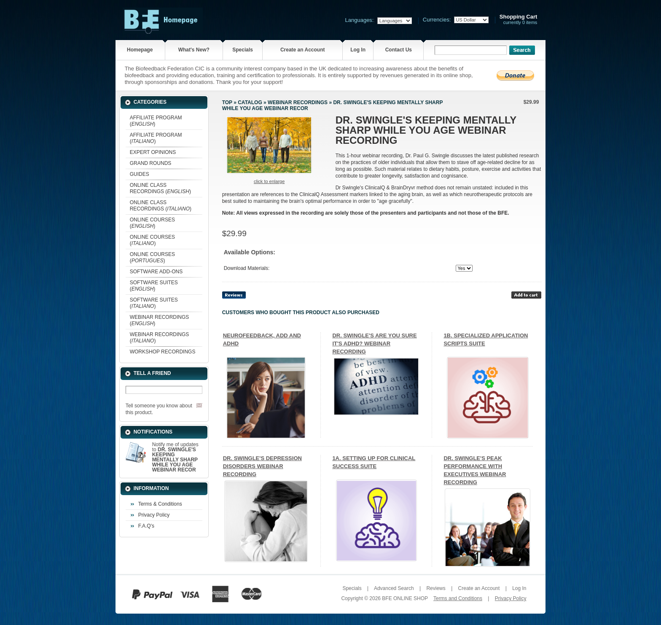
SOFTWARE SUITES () (154, 286)
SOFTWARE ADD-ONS (156, 272)
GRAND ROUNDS (151, 163)
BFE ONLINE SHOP (404, 598)
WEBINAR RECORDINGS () (159, 320)
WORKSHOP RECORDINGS (163, 352)
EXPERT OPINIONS (153, 152)
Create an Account (302, 50)
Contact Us (398, 50)
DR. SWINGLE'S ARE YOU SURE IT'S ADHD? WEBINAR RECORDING (374, 343)
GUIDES (139, 174)
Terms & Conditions (160, 504)
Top (227, 102)
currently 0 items (518, 19)
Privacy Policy (154, 515)
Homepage (140, 50)
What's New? (194, 50)
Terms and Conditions (457, 598)
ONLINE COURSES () (152, 223)
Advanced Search (394, 588)
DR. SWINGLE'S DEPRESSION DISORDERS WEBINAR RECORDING (262, 466)
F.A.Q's (146, 526)
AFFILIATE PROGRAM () (156, 121)
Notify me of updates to (175, 457)
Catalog (250, 102)
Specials (242, 50)
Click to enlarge (269, 181)
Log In (357, 50)
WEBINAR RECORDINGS (298, 102)
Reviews (435, 588)
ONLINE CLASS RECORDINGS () (160, 188)
